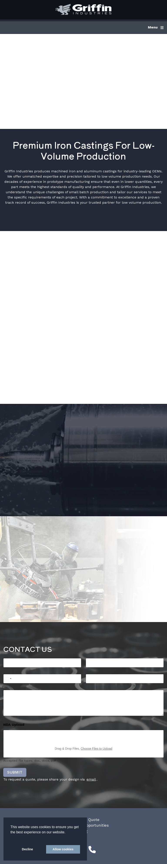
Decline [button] (27, 849)
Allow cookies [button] (63, 849)
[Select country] (8, 678)
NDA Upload (13, 724)
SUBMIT (14, 772)
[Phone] (42, 678)
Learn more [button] (20, 838)
